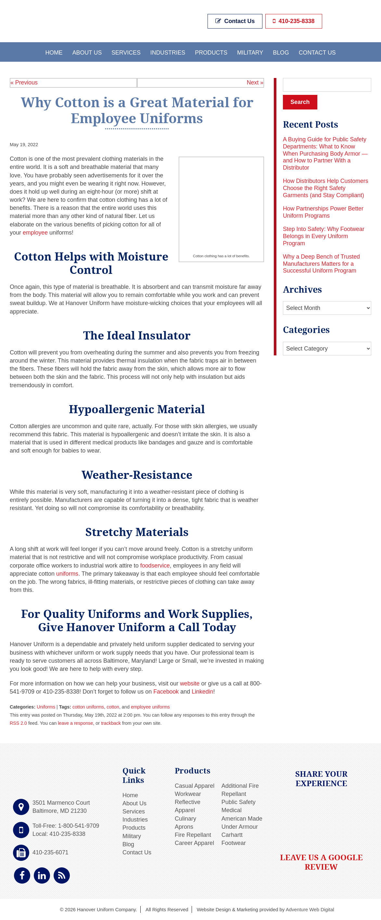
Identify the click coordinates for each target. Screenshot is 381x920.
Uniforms (46, 706)
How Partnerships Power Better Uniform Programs (323, 212)
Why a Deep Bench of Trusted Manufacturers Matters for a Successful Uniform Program (322, 263)
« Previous (24, 82)
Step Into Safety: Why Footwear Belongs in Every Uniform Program (324, 236)
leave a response (76, 723)
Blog (282, 52)
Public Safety (239, 802)
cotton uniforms (89, 706)
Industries (167, 52)
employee (35, 232)
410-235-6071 (50, 852)
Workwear (188, 794)
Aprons (184, 826)
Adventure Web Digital (310, 909)
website (189, 683)
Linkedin (202, 691)
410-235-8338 (293, 21)
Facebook (165, 691)
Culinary (185, 818)
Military (250, 52)
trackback (112, 723)
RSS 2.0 (18, 723)
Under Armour (240, 826)
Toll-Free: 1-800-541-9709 (66, 825)
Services (125, 52)
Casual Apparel (194, 785)
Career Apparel (194, 843)
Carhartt (232, 835)
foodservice (155, 565)
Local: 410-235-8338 (59, 833)
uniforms (67, 573)
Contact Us (235, 21)
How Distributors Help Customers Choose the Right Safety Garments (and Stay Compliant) (326, 188)
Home (52, 52)
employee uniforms (151, 706)
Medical (232, 810)
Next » (255, 82)
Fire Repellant (193, 835)
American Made (242, 818)
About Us (86, 52)
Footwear (234, 843)
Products (211, 52)
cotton (113, 706)
